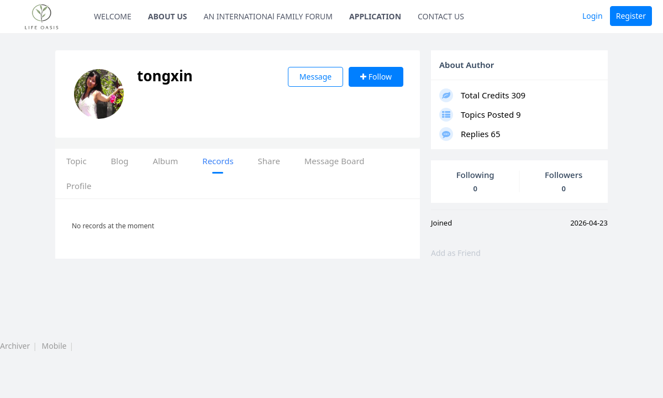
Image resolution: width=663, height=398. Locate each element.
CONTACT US (441, 16)
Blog (120, 160)
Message (315, 76)
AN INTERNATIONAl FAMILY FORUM (268, 16)
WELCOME (112, 16)
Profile (78, 185)
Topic (76, 160)
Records (217, 160)
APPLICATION (375, 16)
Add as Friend (456, 253)
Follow (376, 76)
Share (269, 160)
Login (592, 16)
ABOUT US (167, 16)
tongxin (174, 76)
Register (631, 16)
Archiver (15, 346)
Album (165, 160)
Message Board (334, 160)
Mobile (54, 346)
